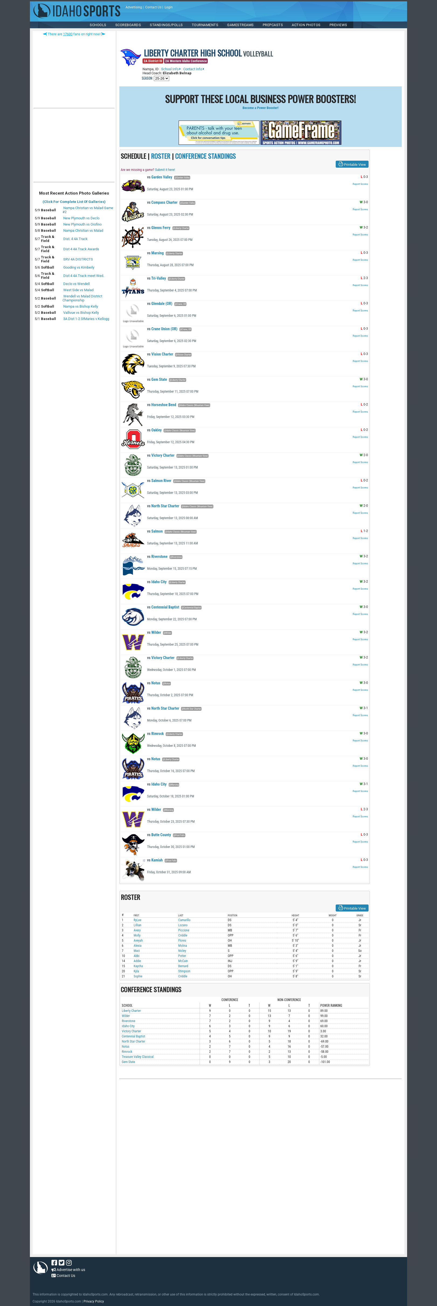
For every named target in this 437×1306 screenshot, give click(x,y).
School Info (171, 69)
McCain (183, 961)
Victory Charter (160, 455)
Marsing (155, 253)
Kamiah (155, 860)
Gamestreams (240, 25)
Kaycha (138, 966)
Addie (137, 961)
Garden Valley (159, 177)
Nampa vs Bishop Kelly (80, 306)
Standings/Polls (166, 25)
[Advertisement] (74, 146)
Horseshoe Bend (161, 405)
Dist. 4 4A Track (75, 239)
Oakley (154, 430)
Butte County (159, 835)
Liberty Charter (131, 1011)
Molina (182, 946)
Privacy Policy (94, 1301)
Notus (153, 683)
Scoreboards (128, 25)
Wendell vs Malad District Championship (82, 298)
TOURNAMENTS (205, 25)
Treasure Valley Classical (138, 1057)
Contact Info (193, 69)
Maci (137, 951)
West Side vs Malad (78, 290)
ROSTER (160, 156)
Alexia (137, 946)
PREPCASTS (273, 25)
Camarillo (184, 920)
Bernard (183, 966)
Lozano (183, 925)
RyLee (137, 920)
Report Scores (360, 184)
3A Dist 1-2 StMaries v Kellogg (86, 319)
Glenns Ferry (159, 228)
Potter (182, 956)
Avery (137, 930)
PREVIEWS (338, 25)
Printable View (352, 164)
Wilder (154, 632)
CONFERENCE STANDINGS (205, 156)
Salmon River (159, 480)
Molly (137, 935)
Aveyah (138, 940)
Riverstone (157, 556)
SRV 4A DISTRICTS (78, 259)
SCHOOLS (98, 25)
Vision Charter (160, 354)
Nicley (182, 951)
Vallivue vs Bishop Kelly (81, 313)
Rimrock (155, 733)
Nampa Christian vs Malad (83, 230)
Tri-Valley (156, 278)
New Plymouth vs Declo (81, 218)
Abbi (137, 956)
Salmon (155, 531)
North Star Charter (163, 506)
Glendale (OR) (159, 303)
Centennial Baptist (163, 607)
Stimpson (184, 971)
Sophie (138, 976)
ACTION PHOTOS (306, 25)
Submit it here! (165, 170)
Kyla (136, 971)
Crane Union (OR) (162, 329)
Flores (182, 940)
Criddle (183, 935)
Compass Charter (162, 202)
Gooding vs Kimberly (78, 267)
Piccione (183, 930)
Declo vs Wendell (76, 284)
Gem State (157, 379)
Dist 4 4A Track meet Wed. (83, 276)
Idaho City (157, 582)
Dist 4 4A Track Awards (81, 249)
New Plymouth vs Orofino (82, 224)
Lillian (137, 925)
